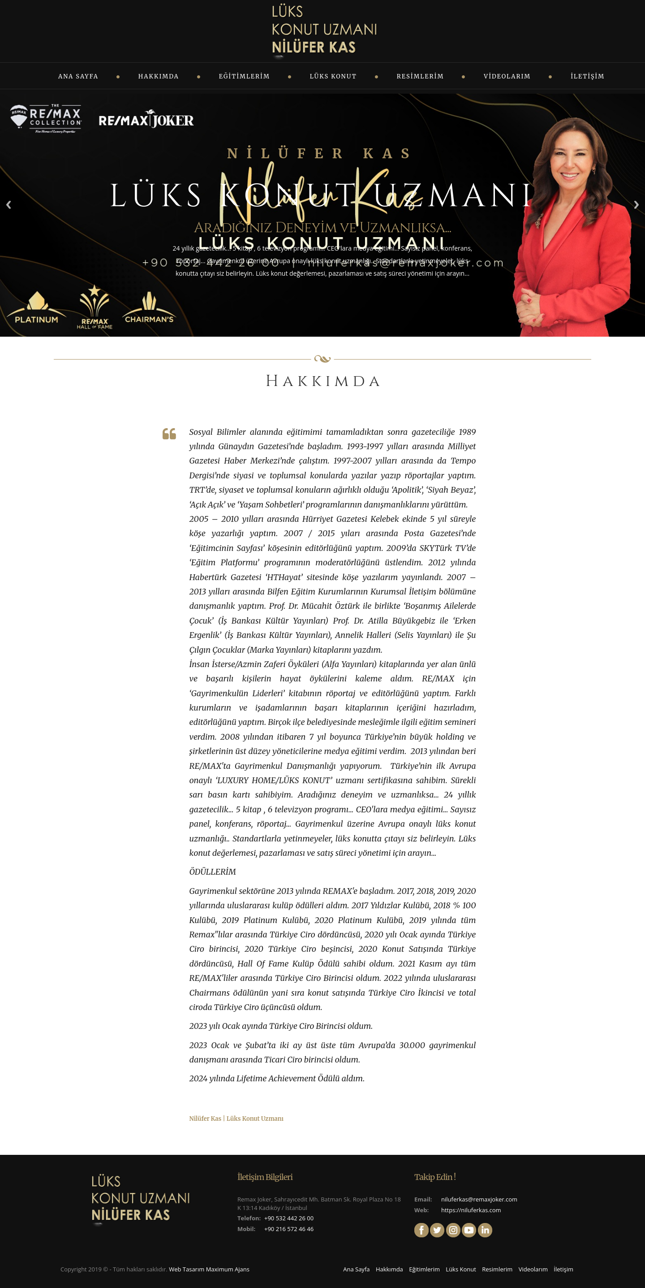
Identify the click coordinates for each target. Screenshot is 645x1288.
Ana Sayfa (78, 76)
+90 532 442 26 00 (289, 1218)
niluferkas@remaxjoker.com (479, 1199)
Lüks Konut (333, 76)
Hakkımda (158, 76)
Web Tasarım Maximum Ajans (209, 1269)
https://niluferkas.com (471, 1210)
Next (636, 204)
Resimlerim (420, 76)
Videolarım (507, 76)
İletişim (588, 76)
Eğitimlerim (244, 76)
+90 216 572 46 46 (289, 1229)
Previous (8, 204)
